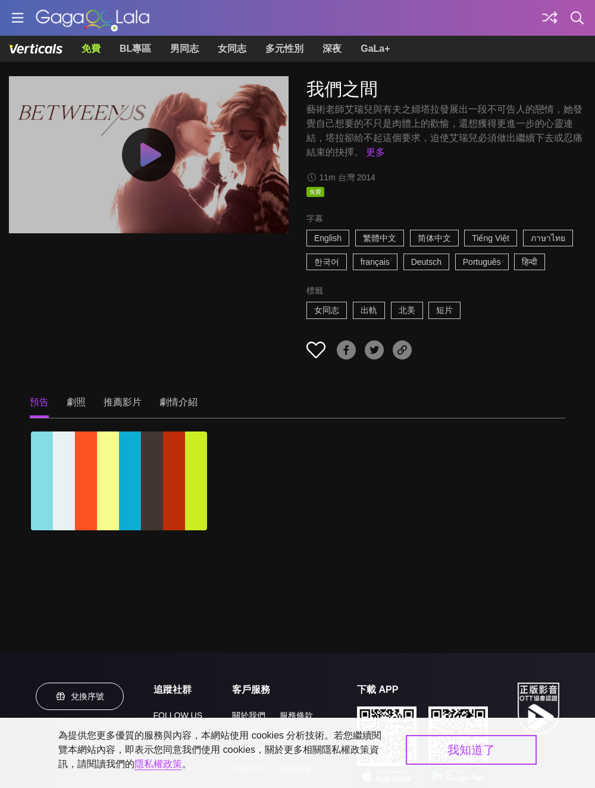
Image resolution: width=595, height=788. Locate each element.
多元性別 (284, 48)
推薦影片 (123, 402)
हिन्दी (529, 262)
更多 (375, 152)
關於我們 (248, 715)
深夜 (332, 48)
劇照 (76, 402)
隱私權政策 (158, 764)
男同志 (184, 48)
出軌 (369, 310)
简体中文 (434, 238)
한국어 (326, 262)
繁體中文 (379, 238)
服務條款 (296, 715)
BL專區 (135, 48)
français (375, 262)
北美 (407, 310)
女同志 (232, 48)
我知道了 (471, 749)
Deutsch (426, 262)
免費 (91, 48)
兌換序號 (79, 696)
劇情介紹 (178, 402)
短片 (444, 310)
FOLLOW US (178, 715)
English (328, 238)
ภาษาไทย (548, 238)
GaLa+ (375, 48)
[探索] (549, 17)
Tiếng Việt (490, 238)
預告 (39, 402)
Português (482, 262)
